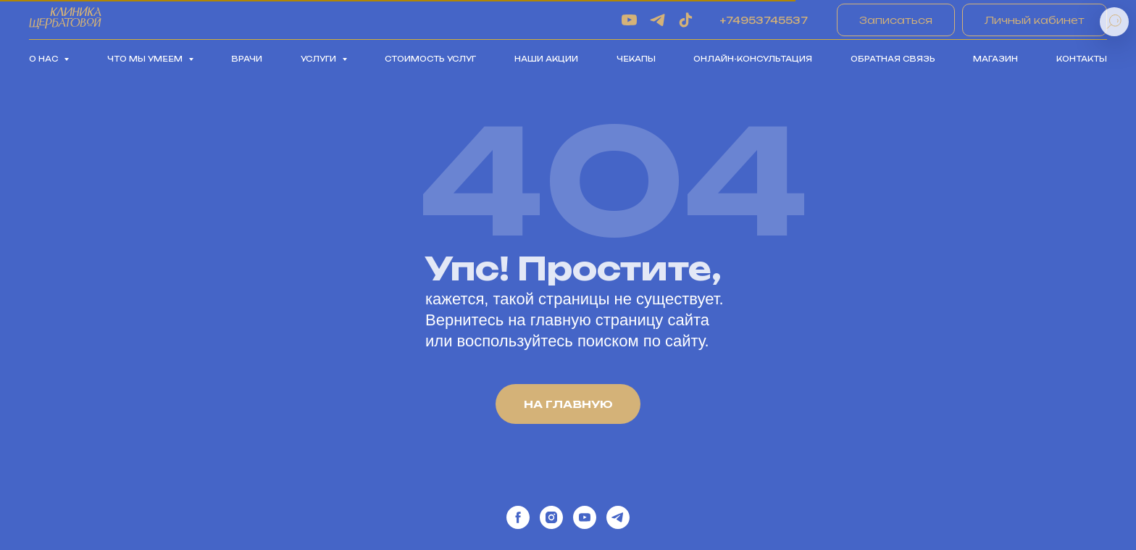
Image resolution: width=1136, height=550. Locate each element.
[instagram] (551, 517)
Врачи (246, 58)
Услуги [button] (319, 58)
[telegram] (657, 20)
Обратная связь (893, 58)
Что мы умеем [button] (146, 58)
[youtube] (629, 20)
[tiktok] (686, 20)
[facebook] (518, 517)
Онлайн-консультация (752, 58)
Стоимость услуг (430, 58)
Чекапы (636, 58)
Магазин (995, 58)
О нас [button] (44, 58)
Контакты (1081, 58)
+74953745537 (764, 20)
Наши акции (546, 58)
